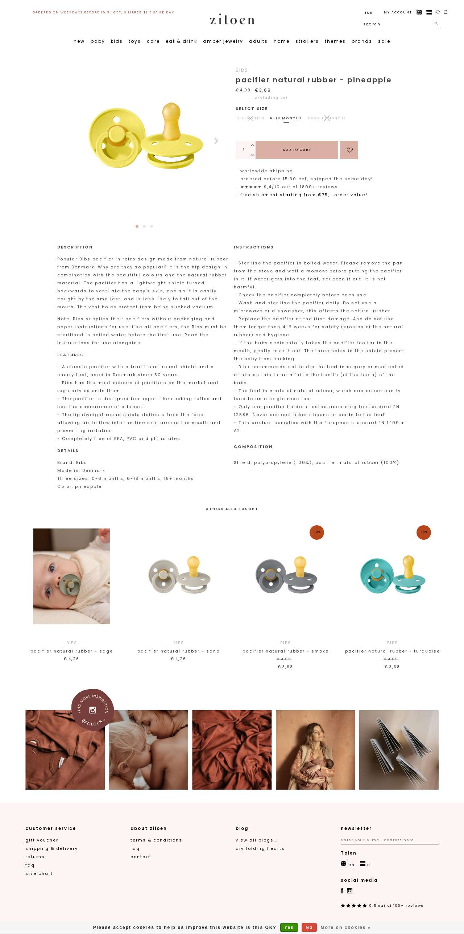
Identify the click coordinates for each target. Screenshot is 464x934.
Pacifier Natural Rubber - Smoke (285, 646)
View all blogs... (257, 840)
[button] (216, 141)
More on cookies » (346, 927)
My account (398, 12)
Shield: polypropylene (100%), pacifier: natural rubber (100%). (318, 462)
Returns (35, 857)
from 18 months (327, 118)
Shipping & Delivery (51, 848)
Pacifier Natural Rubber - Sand (178, 646)
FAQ (30, 865)
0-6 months (251, 118)
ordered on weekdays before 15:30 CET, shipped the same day (103, 12)
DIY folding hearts (260, 848)
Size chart (39, 873)
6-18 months (286, 118)
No (309, 927)
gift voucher (41, 840)
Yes (289, 927)
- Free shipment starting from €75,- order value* (302, 195)
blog (242, 828)
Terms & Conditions (156, 840)
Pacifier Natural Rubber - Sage (71, 646)
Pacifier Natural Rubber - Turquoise (392, 646)
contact (141, 857)
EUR (368, 13)
